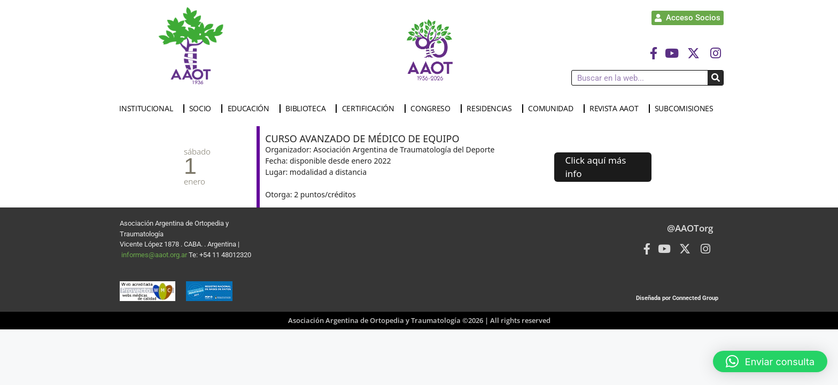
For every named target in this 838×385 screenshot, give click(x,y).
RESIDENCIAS (492, 108)
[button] (770, 361)
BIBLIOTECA (308, 108)
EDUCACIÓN (251, 108)
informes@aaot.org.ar (155, 255)
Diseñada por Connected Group (677, 298)
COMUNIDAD (553, 108)
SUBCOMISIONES (687, 108)
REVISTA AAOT (616, 108)
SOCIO (203, 108)
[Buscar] (715, 78)
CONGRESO (433, 108)
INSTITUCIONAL (148, 108)
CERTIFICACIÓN (371, 108)
